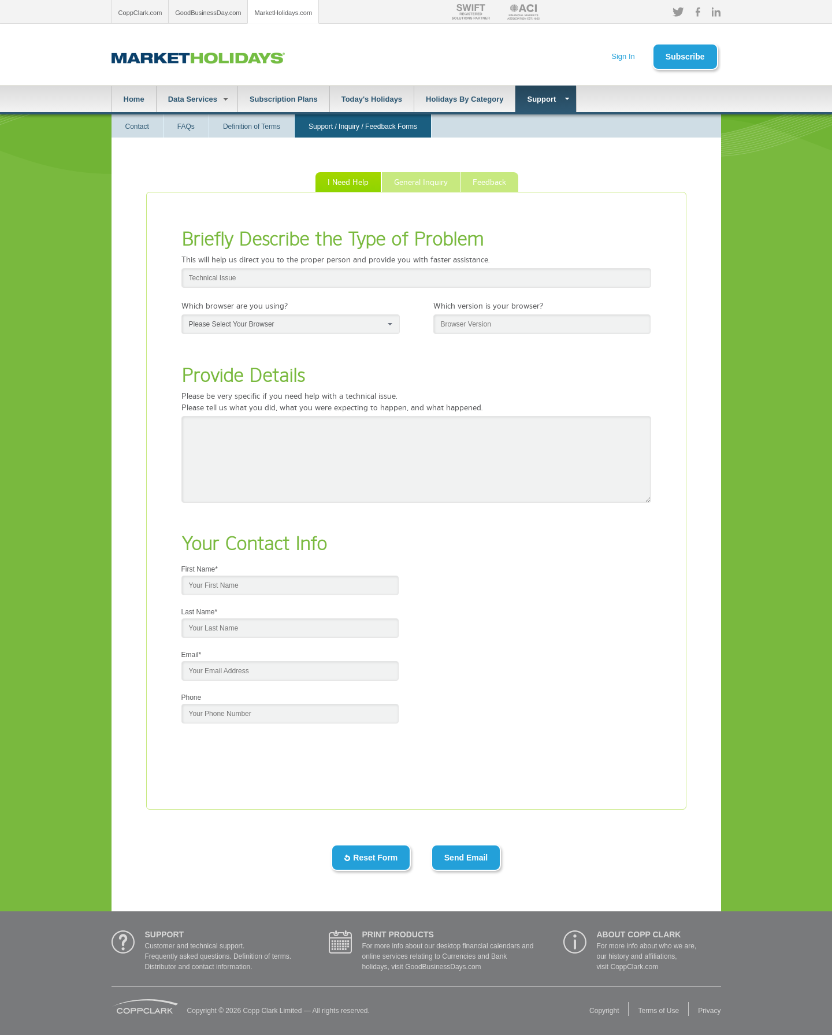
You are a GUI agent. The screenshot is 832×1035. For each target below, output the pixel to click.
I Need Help (348, 182)
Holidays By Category (464, 99)
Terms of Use (658, 1011)
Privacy (709, 1011)
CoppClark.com (140, 12)
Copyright (604, 1011)
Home (134, 99)
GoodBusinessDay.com (208, 12)
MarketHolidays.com (283, 12)
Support (541, 99)
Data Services (192, 99)
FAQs (186, 127)
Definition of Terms (251, 127)
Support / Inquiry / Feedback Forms (363, 127)
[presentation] (269, 751)
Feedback (489, 182)
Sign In (622, 56)
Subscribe (685, 56)
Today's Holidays (371, 99)
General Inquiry (421, 182)
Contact (137, 127)
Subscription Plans (284, 99)
